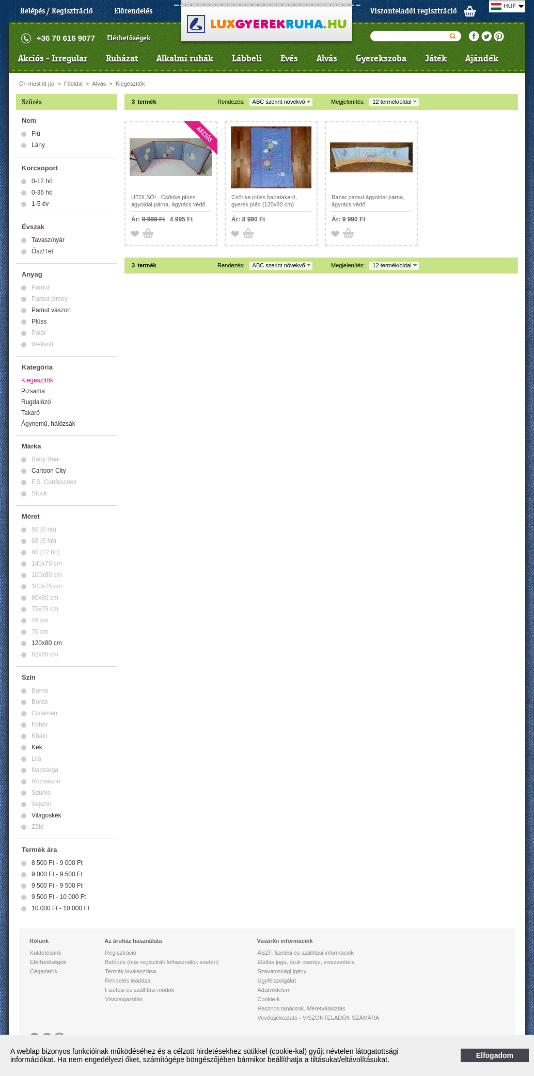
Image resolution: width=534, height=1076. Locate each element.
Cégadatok (43, 971)
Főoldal (73, 84)
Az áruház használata (133, 941)
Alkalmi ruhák (184, 58)
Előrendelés (133, 10)
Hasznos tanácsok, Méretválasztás (301, 1008)
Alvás (327, 58)
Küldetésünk (45, 953)
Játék (436, 58)
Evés (289, 58)
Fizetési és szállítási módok (139, 990)
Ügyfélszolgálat (276, 980)
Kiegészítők (130, 84)
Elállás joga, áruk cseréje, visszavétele (305, 962)
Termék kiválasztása (130, 971)
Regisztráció (120, 953)
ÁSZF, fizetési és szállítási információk (305, 953)
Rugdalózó (36, 402)
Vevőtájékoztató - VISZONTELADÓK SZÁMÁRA (318, 1018)
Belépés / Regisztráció (56, 10)
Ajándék (481, 58)
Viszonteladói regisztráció (413, 10)
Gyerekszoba (381, 58)
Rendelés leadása (127, 980)
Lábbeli (247, 58)
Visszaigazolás (124, 999)
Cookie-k (268, 999)
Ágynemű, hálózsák (48, 423)
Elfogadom (494, 1055)
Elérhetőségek (129, 38)
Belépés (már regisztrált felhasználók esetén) (161, 962)
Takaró (30, 412)
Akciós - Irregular (52, 58)
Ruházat (122, 58)
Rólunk (39, 941)
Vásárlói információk (284, 941)
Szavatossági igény (281, 971)
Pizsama (33, 391)
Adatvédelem (273, 990)
